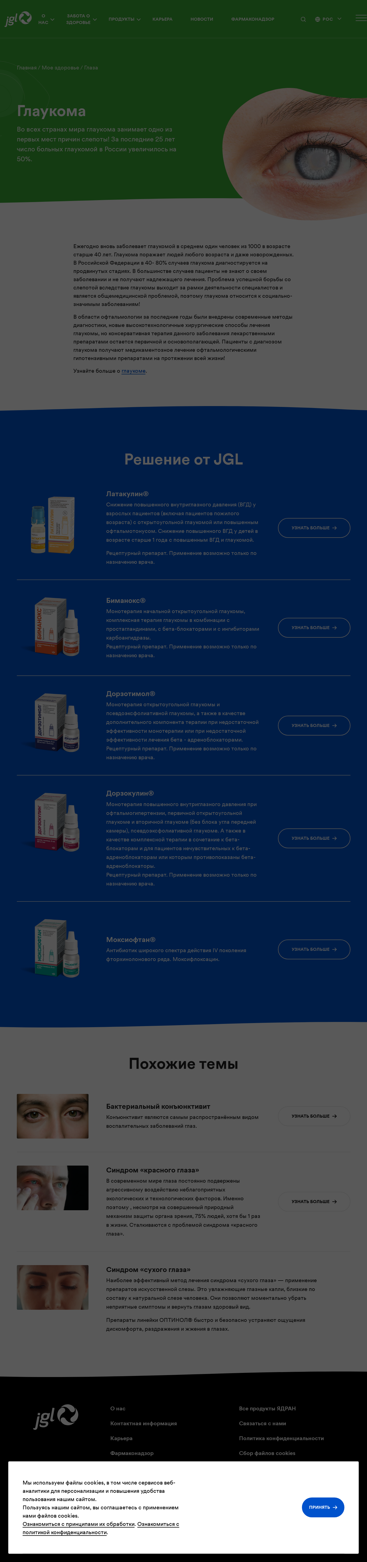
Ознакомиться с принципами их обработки (79, 1524)
